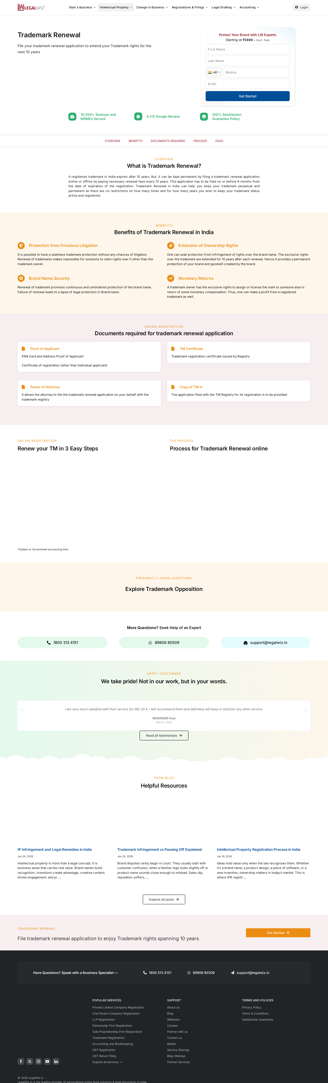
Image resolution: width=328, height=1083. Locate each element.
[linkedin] (56, 1061)
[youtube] (47, 1061)
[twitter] (29, 1061)
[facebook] (21, 1061)
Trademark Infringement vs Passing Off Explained (159, 849)
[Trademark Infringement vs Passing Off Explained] (164, 818)
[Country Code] (214, 72)
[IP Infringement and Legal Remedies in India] (64, 818)
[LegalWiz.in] (31, 5)
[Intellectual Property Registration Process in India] (263, 818)
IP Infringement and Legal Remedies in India (55, 849)
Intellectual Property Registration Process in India (258, 849)
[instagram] (38, 1061)
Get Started (247, 96)
